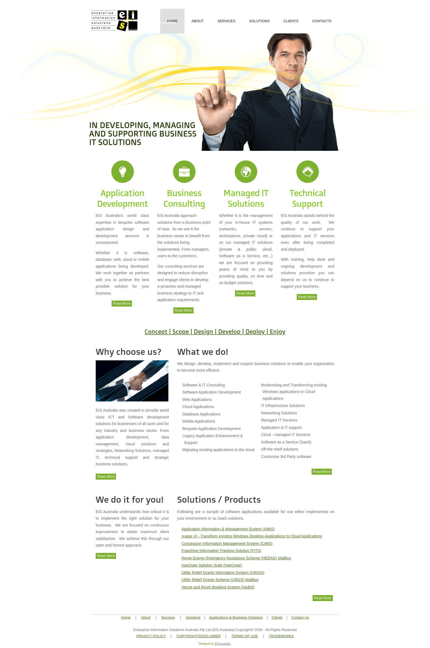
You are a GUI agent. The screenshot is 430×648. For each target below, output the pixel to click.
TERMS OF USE (244, 636)
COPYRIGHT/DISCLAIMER (198, 636)
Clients (291, 21)
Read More (122, 303)
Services (226, 21)
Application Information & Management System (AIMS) (228, 529)
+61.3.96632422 (318, 3)
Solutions (259, 21)
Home (126, 617)
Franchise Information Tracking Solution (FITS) (221, 550)
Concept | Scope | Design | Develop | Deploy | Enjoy (215, 331)
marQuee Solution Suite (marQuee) (212, 565)
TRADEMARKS (281, 636)
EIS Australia (222, 643)
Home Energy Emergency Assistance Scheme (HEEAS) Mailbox (236, 558)
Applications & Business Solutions (236, 617)
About (197, 21)
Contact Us (300, 617)
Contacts (322, 21)
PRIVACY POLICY (151, 636)
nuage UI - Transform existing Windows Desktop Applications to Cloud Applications (252, 536)
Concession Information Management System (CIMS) (227, 543)
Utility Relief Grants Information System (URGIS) (223, 572)
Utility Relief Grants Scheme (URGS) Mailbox (220, 580)
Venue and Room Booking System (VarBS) (218, 587)
